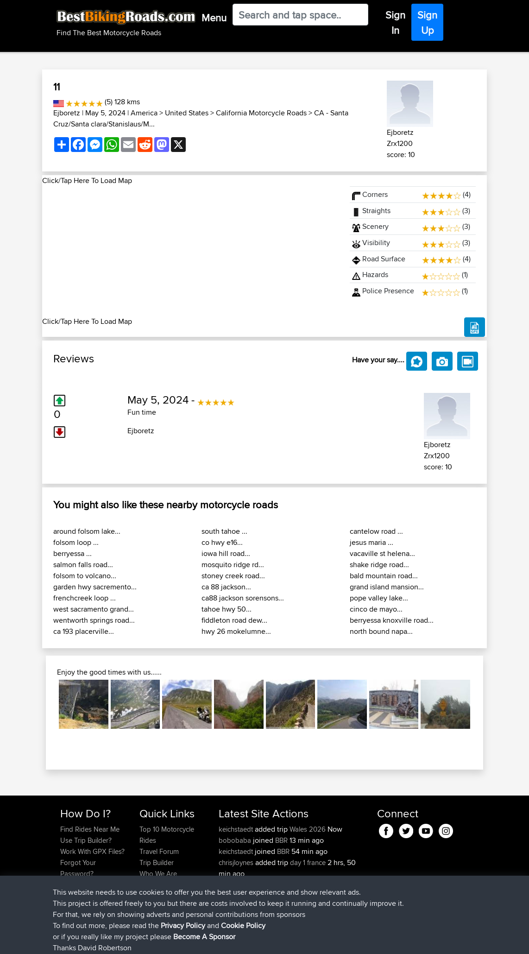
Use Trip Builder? (86, 840)
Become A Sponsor (89, 885)
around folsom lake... (86, 531)
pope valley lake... (379, 598)
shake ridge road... (379, 564)
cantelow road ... (376, 531)
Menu (214, 17)
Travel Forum (159, 851)
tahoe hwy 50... (227, 609)
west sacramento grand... (93, 609)
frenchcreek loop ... (84, 598)
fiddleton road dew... (234, 620)
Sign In (395, 22)
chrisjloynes (237, 862)
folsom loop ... (76, 542)
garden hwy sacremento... (95, 586)
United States (186, 112)
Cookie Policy (230, 940)
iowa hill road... (226, 553)
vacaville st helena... (382, 553)
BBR (281, 840)
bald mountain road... (384, 575)
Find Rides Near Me (90, 829)
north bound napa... (381, 631)
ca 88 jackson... (226, 586)
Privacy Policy (184, 940)
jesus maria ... (371, 542)
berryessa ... (72, 553)
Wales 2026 (308, 829)
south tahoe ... (224, 531)
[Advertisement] (190, 251)
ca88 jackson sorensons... (243, 598)
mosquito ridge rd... (233, 564)
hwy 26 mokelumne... (236, 631)
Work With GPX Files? (92, 851)
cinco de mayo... (376, 609)
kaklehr (231, 896)
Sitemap (146, 940)
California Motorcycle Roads (261, 112)
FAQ (66, 896)
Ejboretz (66, 112)
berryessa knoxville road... (392, 620)
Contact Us (156, 885)
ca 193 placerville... (83, 631)
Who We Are (158, 873)
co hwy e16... (222, 542)
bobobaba (236, 840)
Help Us (151, 896)
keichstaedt (237, 829)
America (144, 112)
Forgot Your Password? (78, 868)
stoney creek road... (233, 575)
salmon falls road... (83, 564)
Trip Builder (156, 862)
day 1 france (308, 862)
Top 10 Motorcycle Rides (166, 834)
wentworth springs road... (94, 620)
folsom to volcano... (84, 575)
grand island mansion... (387, 586)
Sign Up (427, 22)
